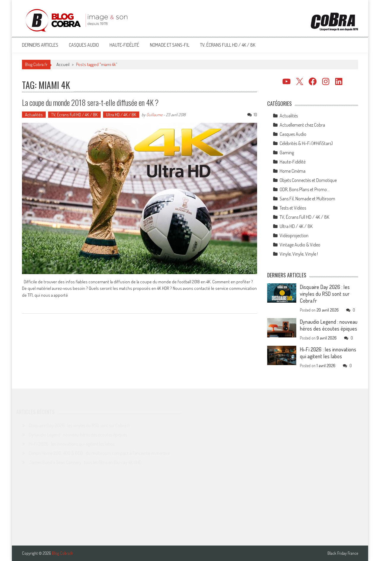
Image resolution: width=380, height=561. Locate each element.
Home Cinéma (292, 171)
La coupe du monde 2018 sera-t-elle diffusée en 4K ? (90, 102)
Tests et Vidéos (293, 208)
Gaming (287, 152)
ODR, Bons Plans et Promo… (305, 189)
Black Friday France (342, 553)
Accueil (62, 64)
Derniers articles (40, 45)
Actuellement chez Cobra (302, 125)
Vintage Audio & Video (300, 245)
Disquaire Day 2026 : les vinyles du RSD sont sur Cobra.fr (325, 294)
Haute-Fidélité (124, 45)
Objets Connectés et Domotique (308, 180)
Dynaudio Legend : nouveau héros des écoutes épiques (328, 325)
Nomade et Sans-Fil (169, 45)
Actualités (34, 114)
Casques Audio (84, 45)
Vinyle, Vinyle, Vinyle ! (299, 254)
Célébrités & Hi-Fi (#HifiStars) (306, 143)
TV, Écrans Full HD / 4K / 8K (227, 45)
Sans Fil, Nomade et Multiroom (307, 199)
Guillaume (154, 114)
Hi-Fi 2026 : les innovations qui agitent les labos (328, 352)
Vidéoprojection (294, 235)
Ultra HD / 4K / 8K (121, 114)
